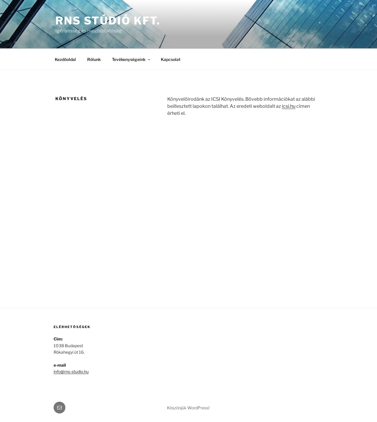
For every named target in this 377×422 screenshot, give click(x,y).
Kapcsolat (171, 59)
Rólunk (94, 59)
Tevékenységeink (131, 59)
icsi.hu (288, 106)
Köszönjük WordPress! (188, 407)
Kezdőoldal (65, 59)
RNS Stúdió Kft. (108, 20)
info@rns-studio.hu (71, 371)
